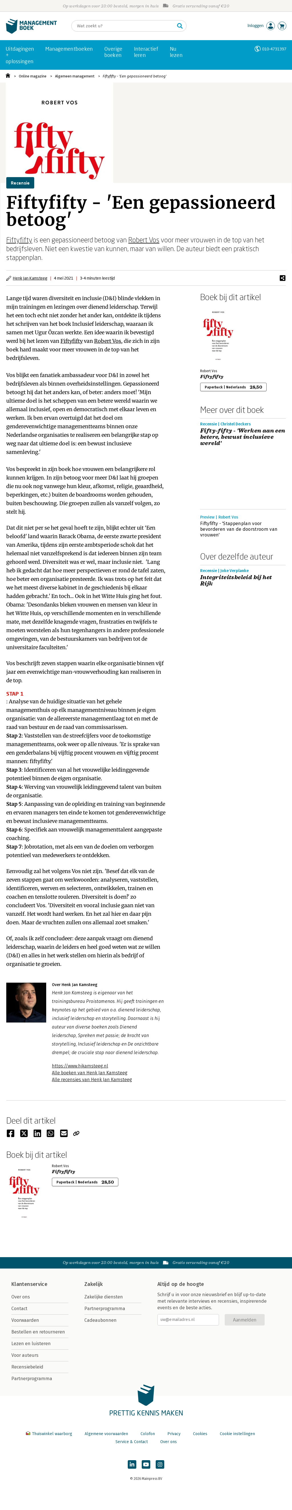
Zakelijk (93, 1284)
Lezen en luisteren (31, 1343)
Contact (19, 1308)
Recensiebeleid (27, 1367)
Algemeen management (74, 76)
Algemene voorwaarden (106, 1433)
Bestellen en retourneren (38, 1332)
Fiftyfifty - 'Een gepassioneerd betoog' (135, 76)
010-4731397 (274, 48)
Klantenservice (29, 1284)
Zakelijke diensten (103, 1297)
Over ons (20, 1297)
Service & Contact (131, 1441)
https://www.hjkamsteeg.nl (80, 1066)
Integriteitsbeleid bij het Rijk (236, 580)
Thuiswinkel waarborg (49, 1433)
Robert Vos (143, 239)
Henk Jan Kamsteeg (30, 278)
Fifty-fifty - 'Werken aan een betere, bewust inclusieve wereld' (242, 437)
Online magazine (32, 76)
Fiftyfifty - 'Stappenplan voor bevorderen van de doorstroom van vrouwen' (238, 529)
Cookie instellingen (237, 1433)
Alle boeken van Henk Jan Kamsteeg (89, 1072)
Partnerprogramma (31, 1378)
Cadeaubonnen (100, 1320)
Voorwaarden (25, 1320)
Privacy (174, 1433)
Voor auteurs (24, 1355)
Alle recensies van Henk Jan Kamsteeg (92, 1079)
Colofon (148, 1433)
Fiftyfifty (19, 239)
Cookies (200, 1433)
